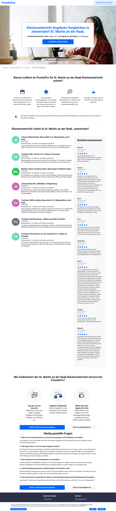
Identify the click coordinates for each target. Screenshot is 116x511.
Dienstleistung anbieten (104, 3)
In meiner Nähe (47, 499)
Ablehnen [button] (93, 509)
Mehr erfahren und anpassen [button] (18, 509)
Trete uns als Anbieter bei (82, 427)
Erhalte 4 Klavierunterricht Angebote (42, 427)
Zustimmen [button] (101, 509)
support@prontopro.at (81, 499)
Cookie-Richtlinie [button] (83, 504)
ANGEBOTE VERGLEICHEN (58, 42)
